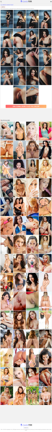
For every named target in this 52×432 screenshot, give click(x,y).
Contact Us (26, 427)
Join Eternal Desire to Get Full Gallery (26, 106)
